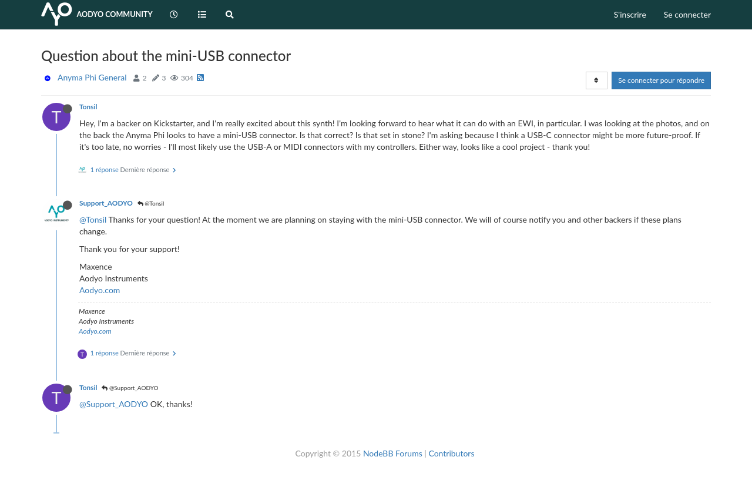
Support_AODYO (106, 203)
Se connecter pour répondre (661, 80)
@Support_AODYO (130, 387)
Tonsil (88, 106)
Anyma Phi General (92, 77)
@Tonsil (150, 203)
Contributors (451, 453)
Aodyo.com (99, 290)
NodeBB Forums (392, 453)
